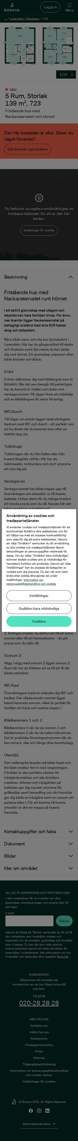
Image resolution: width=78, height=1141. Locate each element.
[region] (39, 570)
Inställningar (39, 596)
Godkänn (39, 621)
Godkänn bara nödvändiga (39, 608)
